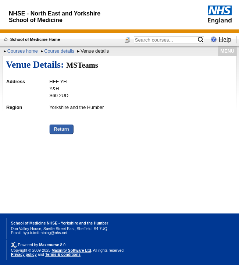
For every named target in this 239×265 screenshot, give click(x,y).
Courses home (22, 51)
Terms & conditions (63, 254)
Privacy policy (24, 254)
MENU (228, 51)
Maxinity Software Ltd (71, 250)
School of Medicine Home (35, 39)
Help (225, 39)
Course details (59, 51)
